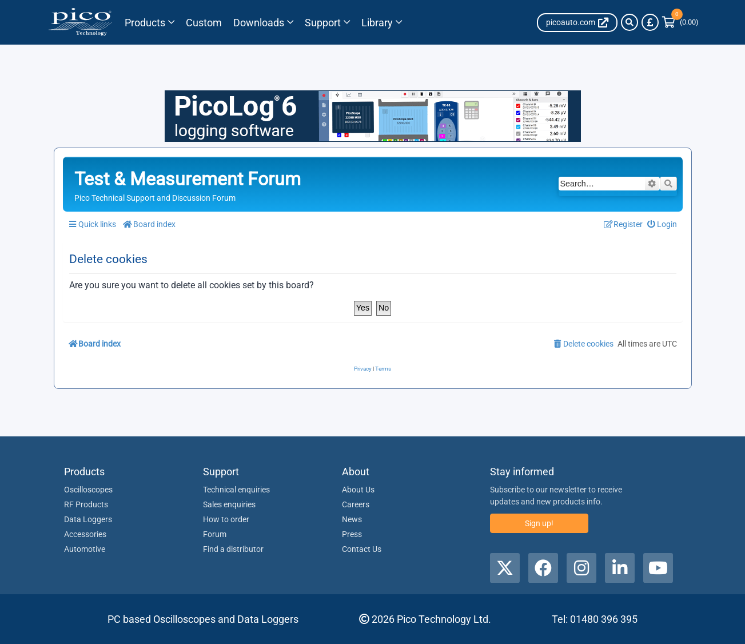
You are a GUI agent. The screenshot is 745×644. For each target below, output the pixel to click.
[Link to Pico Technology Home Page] (80, 22)
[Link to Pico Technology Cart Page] (680, 22)
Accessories (85, 534)
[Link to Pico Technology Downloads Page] (263, 22)
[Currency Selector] (650, 22)
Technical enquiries (236, 489)
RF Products (86, 504)
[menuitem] (662, 224)
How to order (226, 519)
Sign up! (539, 523)
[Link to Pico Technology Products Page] (149, 22)
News (352, 519)
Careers (355, 504)
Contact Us (361, 549)
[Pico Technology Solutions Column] (204, 22)
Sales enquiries (229, 504)
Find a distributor (233, 549)
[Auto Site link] (577, 22)
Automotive (84, 549)
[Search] (629, 22)
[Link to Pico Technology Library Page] (381, 22)
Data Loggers (88, 519)
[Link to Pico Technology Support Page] (327, 22)
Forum (214, 534)
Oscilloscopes (88, 489)
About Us (358, 489)
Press (352, 534)
